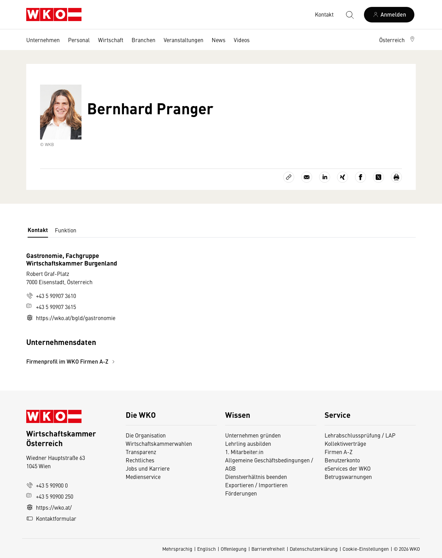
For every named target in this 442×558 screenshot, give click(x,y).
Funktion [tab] (65, 230)
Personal (79, 40)
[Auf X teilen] (378, 177)
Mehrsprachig (177, 549)
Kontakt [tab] (38, 230)
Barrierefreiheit (268, 549)
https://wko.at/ (49, 507)
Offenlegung (234, 549)
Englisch (206, 549)
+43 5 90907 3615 (51, 306)
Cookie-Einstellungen (366, 549)
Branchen (143, 40)
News (218, 40)
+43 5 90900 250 (49, 496)
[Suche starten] (349, 14)
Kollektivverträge (345, 443)
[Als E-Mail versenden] (306, 177)
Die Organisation (146, 435)
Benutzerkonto (342, 460)
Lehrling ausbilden (248, 443)
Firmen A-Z (339, 451)
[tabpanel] (156, 308)
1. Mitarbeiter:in (244, 451)
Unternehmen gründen (253, 435)
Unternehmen (43, 40)
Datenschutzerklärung (314, 549)
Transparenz (141, 451)
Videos (242, 40)
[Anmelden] (389, 14)
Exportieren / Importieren (256, 485)
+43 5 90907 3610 (51, 295)
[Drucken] (396, 177)
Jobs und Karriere (148, 468)
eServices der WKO (348, 468)
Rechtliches (140, 460)
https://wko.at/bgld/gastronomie (70, 317)
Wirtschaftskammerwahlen (159, 443)
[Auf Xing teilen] (342, 177)
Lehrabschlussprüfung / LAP (360, 435)
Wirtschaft (110, 40)
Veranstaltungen (183, 40)
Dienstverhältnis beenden (256, 476)
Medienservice (143, 476)
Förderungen (241, 493)
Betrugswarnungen (349, 476)
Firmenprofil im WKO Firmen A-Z (71, 361)
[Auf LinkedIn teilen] (324, 177)
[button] (397, 40)
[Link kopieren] (288, 177)
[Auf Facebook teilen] (360, 177)
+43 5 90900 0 (47, 485)
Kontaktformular (51, 518)
